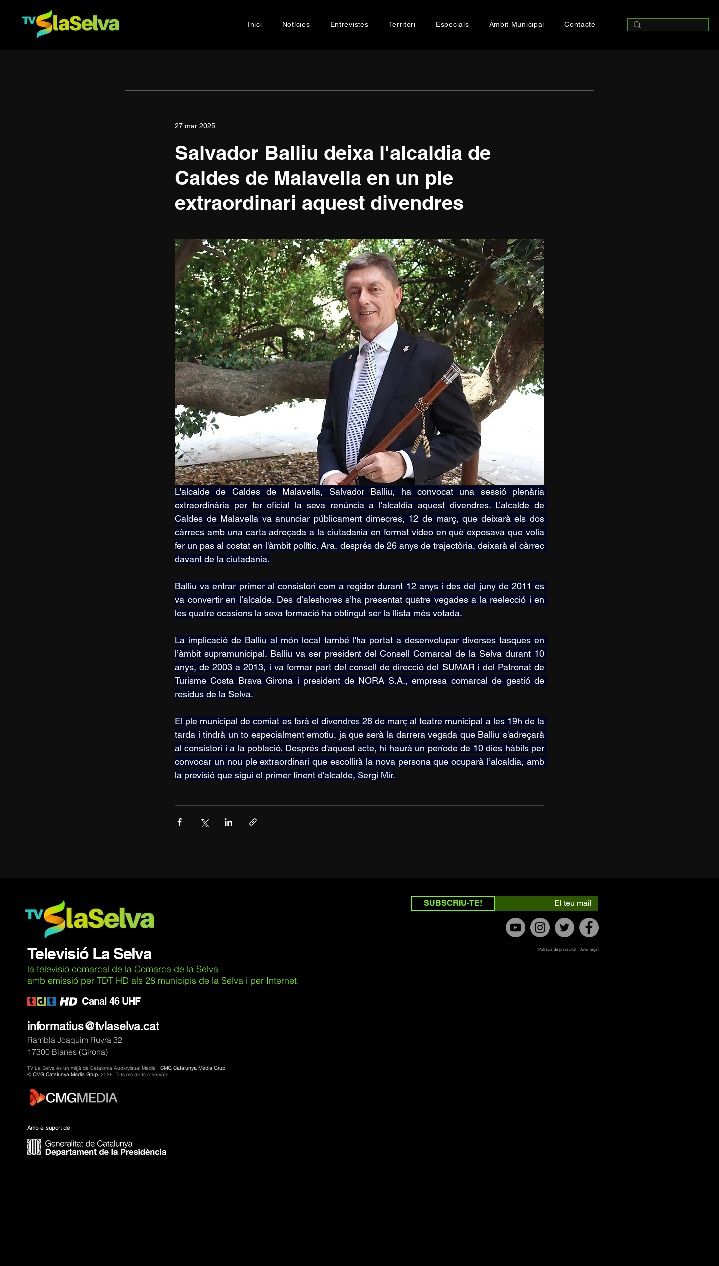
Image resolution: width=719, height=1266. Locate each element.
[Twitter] (564, 927)
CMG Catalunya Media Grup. (193, 1068)
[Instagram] (540, 927)
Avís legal (589, 949)
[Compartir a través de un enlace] (253, 822)
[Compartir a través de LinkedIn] (228, 822)
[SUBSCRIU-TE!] (453, 903)
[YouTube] (515, 927)
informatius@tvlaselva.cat (93, 1026)
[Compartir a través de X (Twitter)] (204, 822)
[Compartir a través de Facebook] (179, 822)
